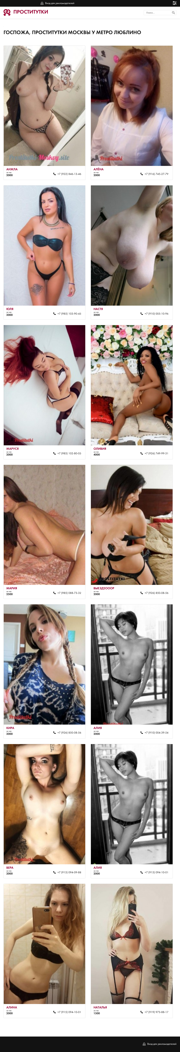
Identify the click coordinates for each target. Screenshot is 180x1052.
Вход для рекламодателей (59, 3)
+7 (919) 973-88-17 (156, 1012)
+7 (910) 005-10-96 (156, 313)
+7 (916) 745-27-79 (156, 174)
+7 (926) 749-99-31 (156, 453)
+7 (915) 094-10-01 (156, 872)
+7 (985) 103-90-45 (69, 313)
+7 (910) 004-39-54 (156, 732)
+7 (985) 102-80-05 (69, 453)
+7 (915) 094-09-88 (69, 872)
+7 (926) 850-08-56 (156, 593)
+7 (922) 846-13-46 (69, 174)
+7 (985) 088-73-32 (69, 593)
